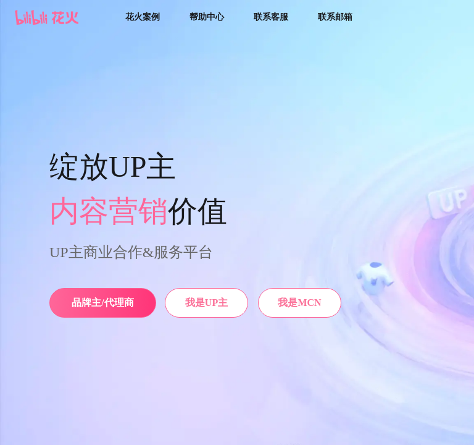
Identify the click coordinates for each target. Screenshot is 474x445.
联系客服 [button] (271, 17)
